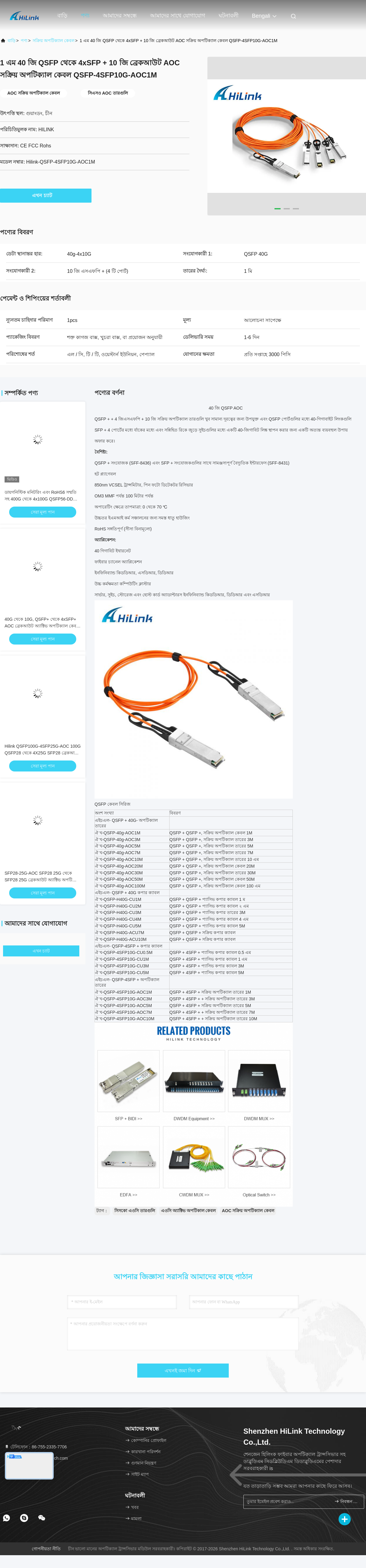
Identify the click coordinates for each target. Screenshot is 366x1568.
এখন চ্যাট (45, 195)
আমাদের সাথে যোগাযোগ (177, 16)
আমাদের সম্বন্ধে (120, 16)
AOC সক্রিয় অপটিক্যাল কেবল (248, 1210)
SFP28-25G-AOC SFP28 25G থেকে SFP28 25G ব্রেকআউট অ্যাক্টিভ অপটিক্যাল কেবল (43, 880)
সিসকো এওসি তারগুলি (134, 1210)
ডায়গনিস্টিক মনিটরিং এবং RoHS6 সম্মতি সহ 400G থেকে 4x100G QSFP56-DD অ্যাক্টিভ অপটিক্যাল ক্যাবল (41, 499)
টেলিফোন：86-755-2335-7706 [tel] (35, 1446)
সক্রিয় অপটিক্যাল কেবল (53, 40)
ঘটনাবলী (229, 16)
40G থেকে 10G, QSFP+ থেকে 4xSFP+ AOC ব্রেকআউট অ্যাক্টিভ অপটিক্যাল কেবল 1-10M (42, 626)
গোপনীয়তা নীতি (46, 1548)
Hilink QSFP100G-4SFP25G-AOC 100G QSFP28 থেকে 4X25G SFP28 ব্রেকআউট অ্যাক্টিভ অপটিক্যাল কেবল (43, 753)
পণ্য (85, 16)
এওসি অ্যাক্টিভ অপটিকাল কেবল (188, 1210)
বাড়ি (62, 16)
